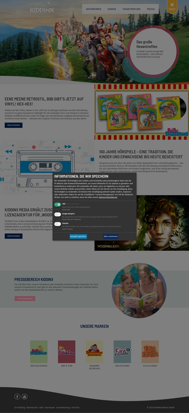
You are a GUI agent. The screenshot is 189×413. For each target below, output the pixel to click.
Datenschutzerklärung (108, 197)
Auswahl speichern (78, 236)
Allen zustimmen (111, 236)
